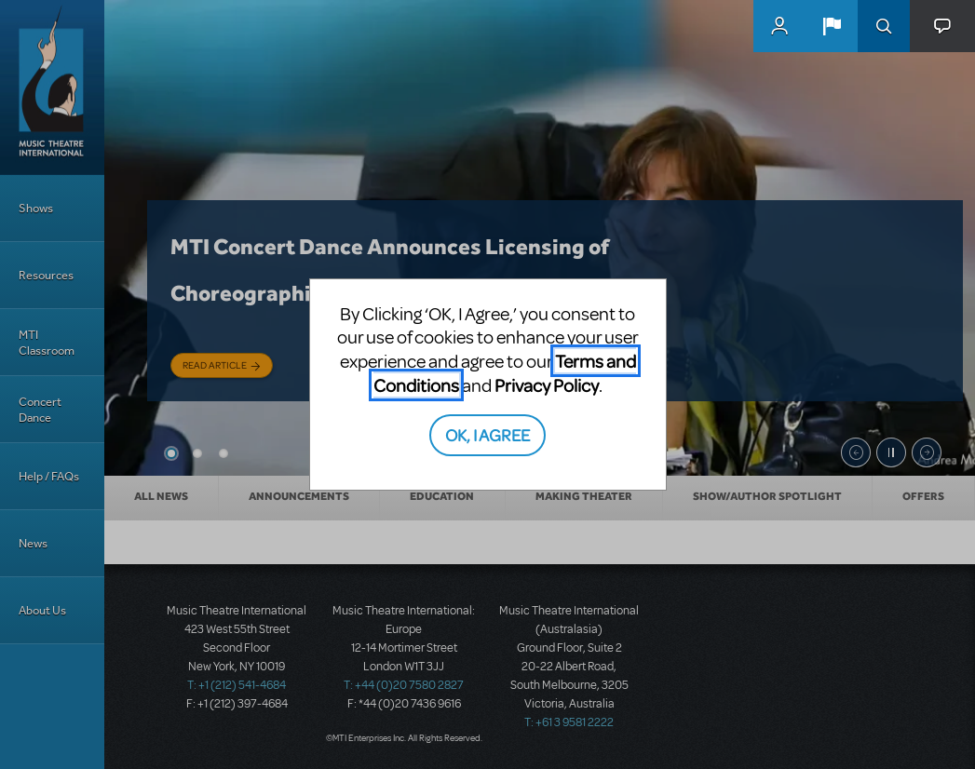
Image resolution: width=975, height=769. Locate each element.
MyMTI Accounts (779, 26)
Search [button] (884, 26)
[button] (832, 26)
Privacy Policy (546, 385)
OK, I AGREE (487, 434)
